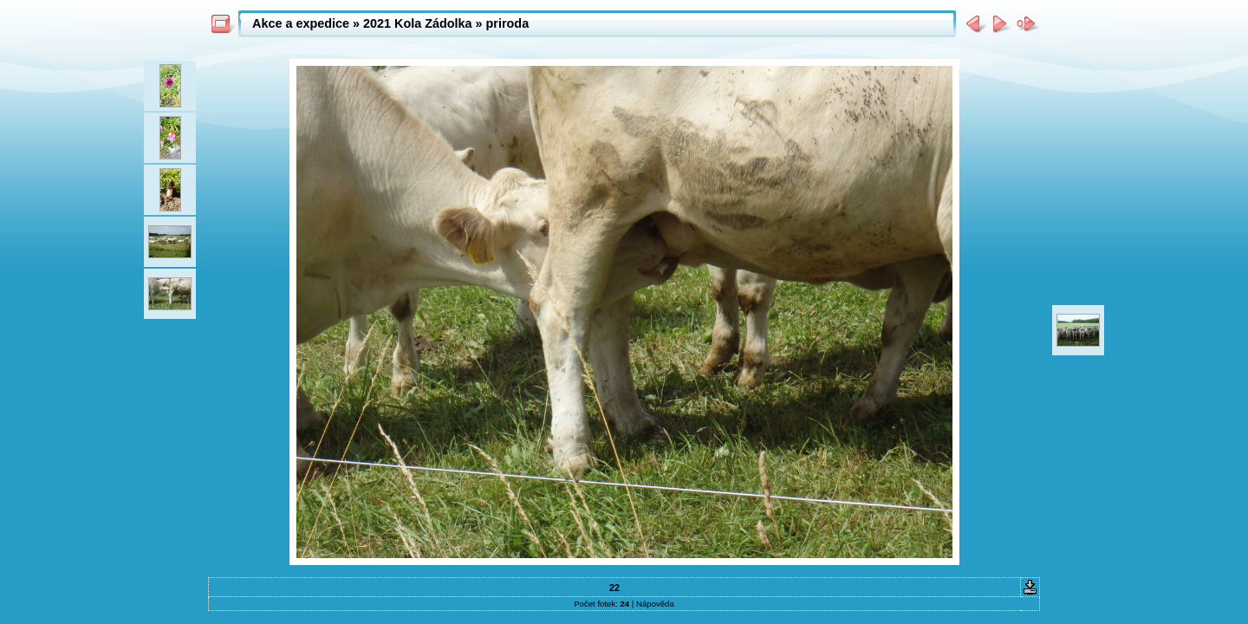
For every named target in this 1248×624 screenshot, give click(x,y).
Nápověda (655, 603)
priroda (508, 23)
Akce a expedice (300, 23)
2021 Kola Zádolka (417, 23)
